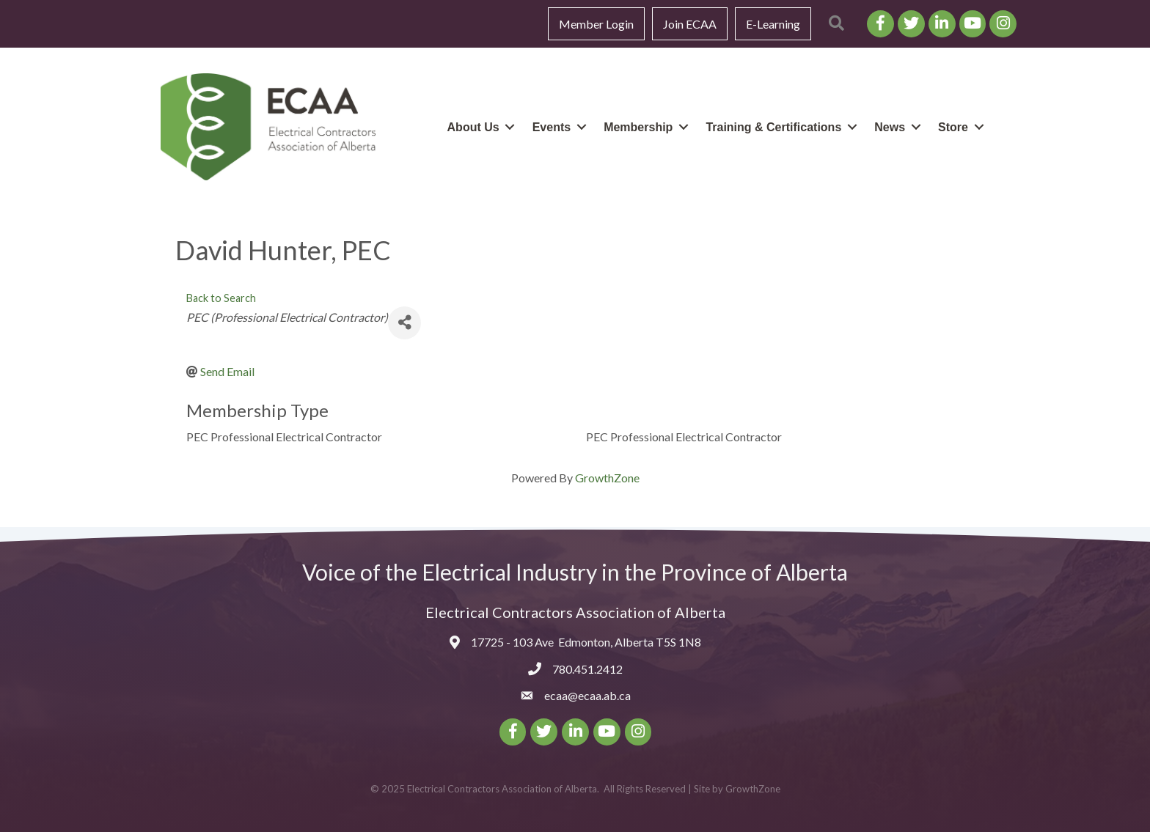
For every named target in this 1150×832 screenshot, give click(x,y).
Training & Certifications (773, 127)
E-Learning (773, 24)
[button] (836, 24)
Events (551, 127)
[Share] (404, 322)
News (889, 127)
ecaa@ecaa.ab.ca (587, 695)
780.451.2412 (587, 669)
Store (953, 127)
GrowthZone (607, 478)
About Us (473, 127)
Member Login (596, 24)
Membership (638, 127)
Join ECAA (690, 24)
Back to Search (221, 298)
